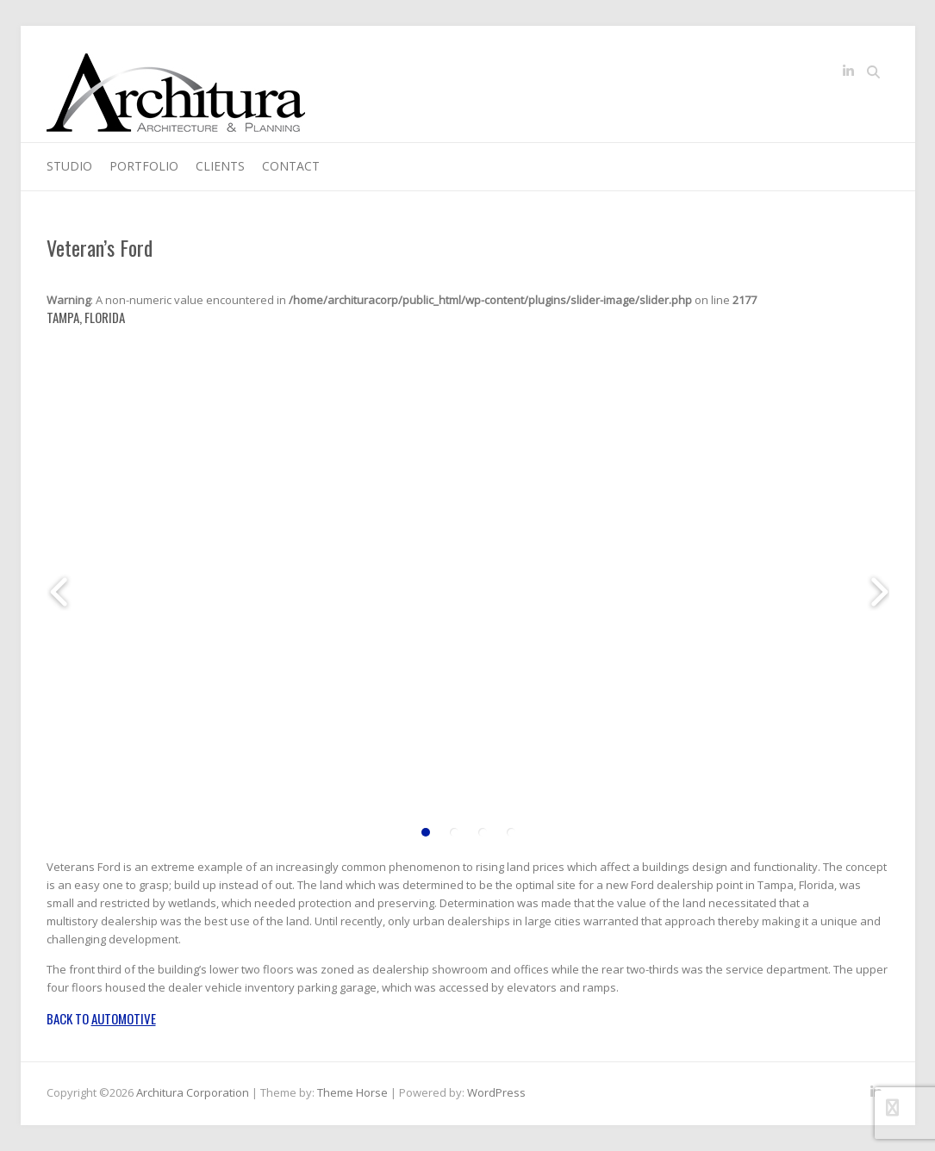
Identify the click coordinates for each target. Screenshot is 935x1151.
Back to (101, 1018)
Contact (291, 166)
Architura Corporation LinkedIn (849, 74)
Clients (220, 166)
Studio (69, 166)
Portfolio (143, 166)
